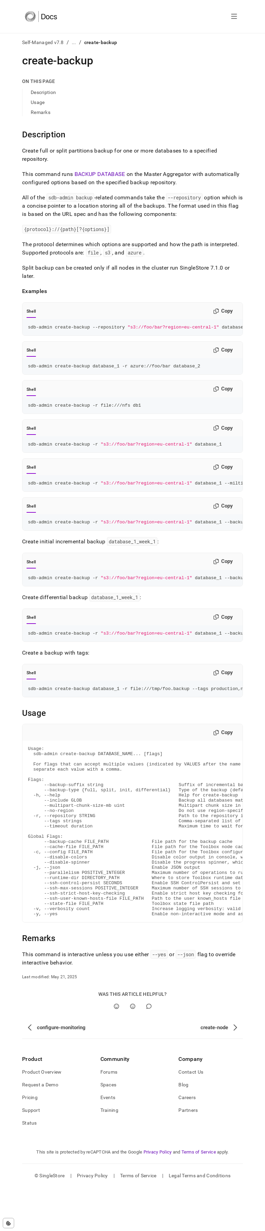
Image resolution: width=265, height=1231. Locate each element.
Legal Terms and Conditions (199, 1219)
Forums (109, 1115)
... (74, 42)
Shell (31, 311)
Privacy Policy (158, 1195)
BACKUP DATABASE (100, 174)
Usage (38, 102)
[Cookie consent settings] (8, 1223)
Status (29, 1166)
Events (108, 1141)
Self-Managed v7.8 (43, 42)
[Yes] (116, 1049)
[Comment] (149, 1049)
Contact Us (190, 1115)
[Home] (41, 16)
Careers (187, 1141)
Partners (188, 1153)
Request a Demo (40, 1128)
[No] (133, 1049)
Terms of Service (198, 1195)
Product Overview (41, 1115)
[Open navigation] (234, 16)
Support (31, 1153)
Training (109, 1153)
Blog (183, 1128)
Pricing (30, 1141)
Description (43, 92)
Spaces (108, 1128)
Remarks (40, 112)
